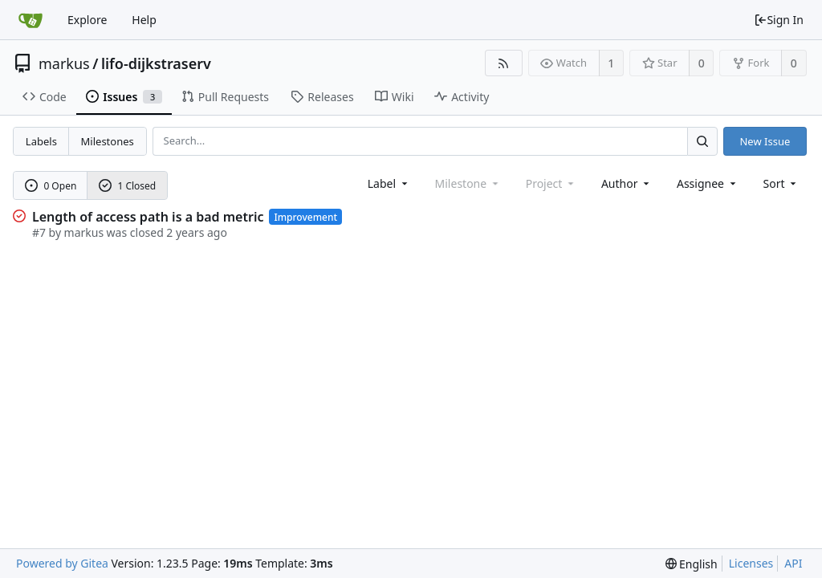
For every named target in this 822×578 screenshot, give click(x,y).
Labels (41, 141)
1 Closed (128, 186)
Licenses (751, 563)
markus (64, 63)
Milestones (107, 141)
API (793, 563)
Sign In (779, 19)
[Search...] (702, 141)
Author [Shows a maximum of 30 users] (626, 183)
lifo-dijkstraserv (156, 63)
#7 (39, 232)
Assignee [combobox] (708, 183)
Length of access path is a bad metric (147, 217)
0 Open (51, 186)
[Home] (30, 20)
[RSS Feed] (504, 63)
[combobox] (389, 183)
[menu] (781, 183)
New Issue (764, 141)
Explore (87, 19)
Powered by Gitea (62, 563)
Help (144, 19)
